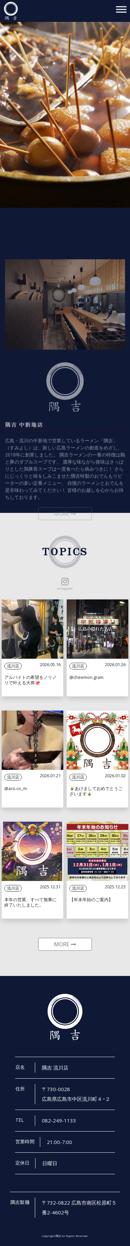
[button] (7, 104)
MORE (65, 944)
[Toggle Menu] (121, 9)
